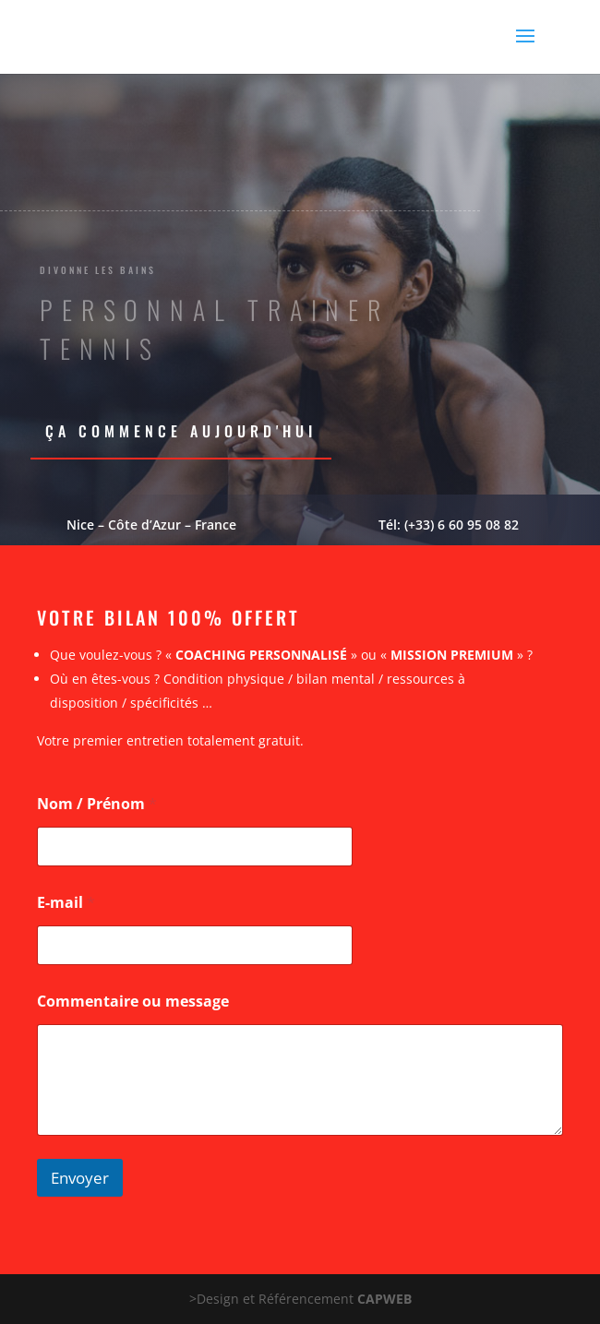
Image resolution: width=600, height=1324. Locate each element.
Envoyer (80, 1177)
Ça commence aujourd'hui (181, 431)
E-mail (66, 903)
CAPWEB (384, 1298)
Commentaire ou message (133, 1001)
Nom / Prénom (97, 804)
